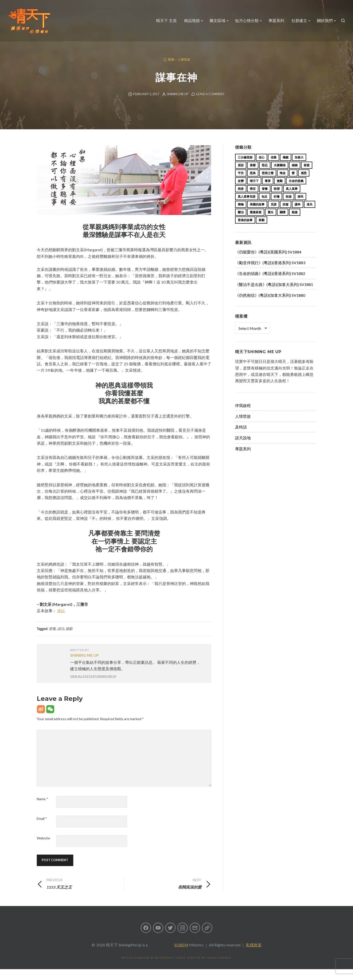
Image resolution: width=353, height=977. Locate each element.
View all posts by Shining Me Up (93, 684)
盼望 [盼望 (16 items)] (277, 196)
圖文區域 (217, 20)
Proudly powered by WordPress (146, 965)
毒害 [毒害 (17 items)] (268, 189)
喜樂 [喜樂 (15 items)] (253, 173)
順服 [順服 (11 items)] (295, 220)
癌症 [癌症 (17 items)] (253, 196)
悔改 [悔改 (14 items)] (283, 181)
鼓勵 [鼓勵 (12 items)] (262, 228)
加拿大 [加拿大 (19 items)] (299, 165)
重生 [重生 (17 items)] (271, 220)
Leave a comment (210, 102)
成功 (60, 636)
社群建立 (299, 20)
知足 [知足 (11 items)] (264, 204)
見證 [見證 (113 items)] (274, 212)
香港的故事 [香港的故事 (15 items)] (245, 228)
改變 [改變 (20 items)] (241, 189)
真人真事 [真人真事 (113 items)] (292, 196)
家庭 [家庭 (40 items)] (307, 173)
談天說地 (243, 445)
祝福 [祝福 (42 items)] (288, 204)
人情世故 (183, 67)
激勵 (68, 636)
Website (43, 846)
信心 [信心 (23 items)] (262, 165)
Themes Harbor (218, 965)
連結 (61, 618)
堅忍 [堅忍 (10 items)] (265, 173)
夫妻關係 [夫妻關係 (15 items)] (280, 173)
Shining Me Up (177, 102)
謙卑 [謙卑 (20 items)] (298, 212)
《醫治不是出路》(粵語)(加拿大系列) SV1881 (274, 292)
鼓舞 (171, 67)
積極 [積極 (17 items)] (241, 212)
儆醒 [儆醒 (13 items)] (286, 165)
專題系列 (276, 20)
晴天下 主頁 (166, 20)
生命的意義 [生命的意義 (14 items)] (296, 189)
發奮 (52, 636)
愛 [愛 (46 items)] (293, 181)
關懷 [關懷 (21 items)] (283, 220)
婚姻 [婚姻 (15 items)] (295, 173)
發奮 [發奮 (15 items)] (265, 196)
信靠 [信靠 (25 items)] (274, 165)
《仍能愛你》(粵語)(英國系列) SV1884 (268, 259)
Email (42, 826)
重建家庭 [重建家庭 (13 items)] (256, 220)
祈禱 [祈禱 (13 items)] (276, 204)
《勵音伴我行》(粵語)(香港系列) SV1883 (270, 270)
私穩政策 (254, 952)
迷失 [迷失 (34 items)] (310, 212)
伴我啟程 (243, 413)
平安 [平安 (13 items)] (241, 181)
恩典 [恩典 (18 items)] (253, 181)
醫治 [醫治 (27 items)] (241, 220)
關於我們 (325, 20)
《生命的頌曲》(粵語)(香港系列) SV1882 (270, 281)
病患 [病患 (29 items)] (241, 196)
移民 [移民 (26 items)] (300, 204)
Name (42, 807)
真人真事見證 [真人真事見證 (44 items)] (246, 204)
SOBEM (181, 952)
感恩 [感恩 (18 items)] (304, 181)
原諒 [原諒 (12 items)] (241, 173)
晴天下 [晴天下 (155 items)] (254, 189)
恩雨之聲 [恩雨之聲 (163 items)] (268, 181)
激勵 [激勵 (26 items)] (280, 189)
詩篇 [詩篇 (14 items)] (286, 212)
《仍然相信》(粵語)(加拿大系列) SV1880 (270, 303)
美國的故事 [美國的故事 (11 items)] (257, 212)
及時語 (241, 434)
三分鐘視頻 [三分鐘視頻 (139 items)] (245, 165)
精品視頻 (192, 20)
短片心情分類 (247, 20)
